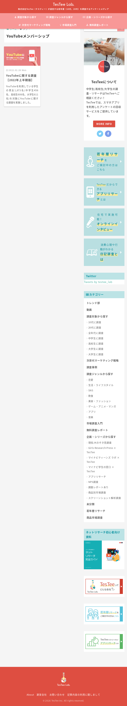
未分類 (91, 504)
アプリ (92, 411)
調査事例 (92, 367)
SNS (90, 390)
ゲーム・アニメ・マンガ (102, 406)
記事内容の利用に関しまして (83, 694)
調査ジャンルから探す (59, 17)
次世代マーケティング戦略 (34, 24)
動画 (89, 309)
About (30, 694)
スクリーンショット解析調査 (104, 498)
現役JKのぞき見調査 (100, 442)
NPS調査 (93, 482)
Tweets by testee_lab (98, 282)
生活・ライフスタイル (101, 385)
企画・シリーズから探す (97, 17)
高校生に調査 (96, 343)
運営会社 (42, 694)
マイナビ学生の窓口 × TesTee (100, 469)
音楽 (90, 417)
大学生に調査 (96, 349)
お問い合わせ (57, 694)
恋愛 (90, 380)
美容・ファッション (99, 401)
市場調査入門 (68, 24)
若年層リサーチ (96, 511)
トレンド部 (93, 303)
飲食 (90, 396)
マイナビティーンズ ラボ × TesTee (103, 460)
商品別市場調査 (97, 492)
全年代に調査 (96, 333)
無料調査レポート (97, 24)
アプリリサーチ (97, 476)
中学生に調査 (96, 338)
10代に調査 (94, 322)
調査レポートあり (98, 487)
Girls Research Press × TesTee (101, 450)
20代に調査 (94, 327)
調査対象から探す (25, 17)
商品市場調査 (95, 517)
